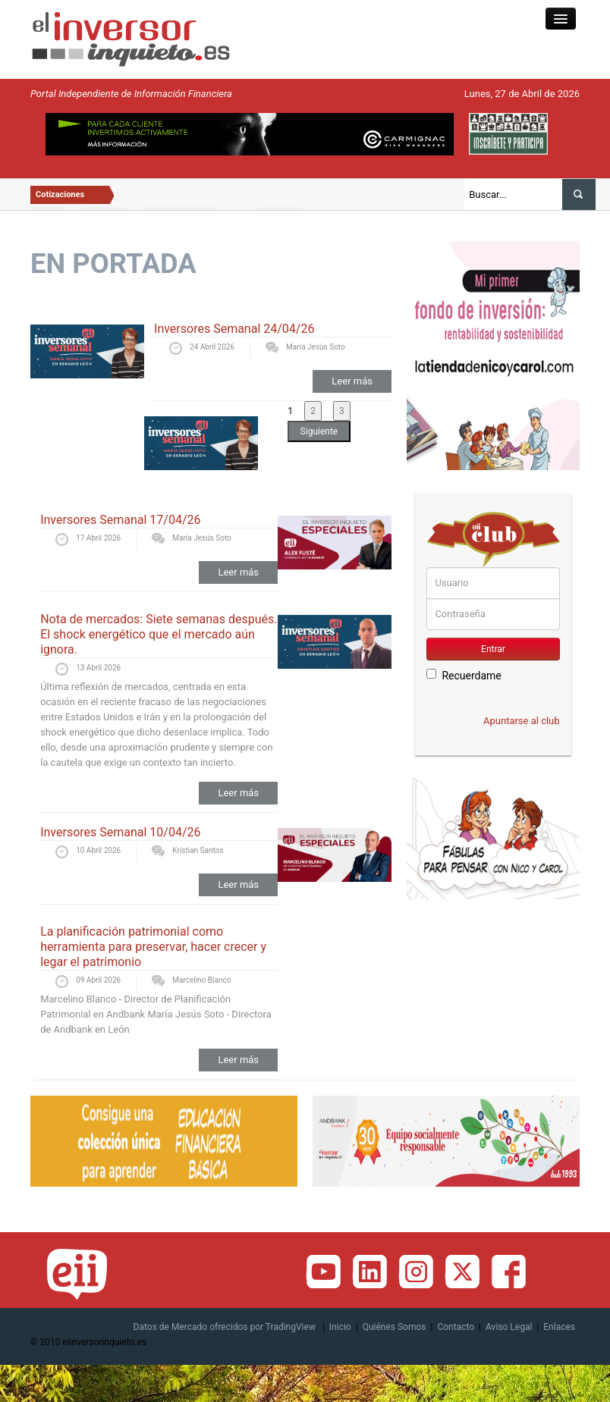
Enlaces (559, 1327)
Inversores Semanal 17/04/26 (120, 520)
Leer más (352, 381)
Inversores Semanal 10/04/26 (120, 832)
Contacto (455, 1327)
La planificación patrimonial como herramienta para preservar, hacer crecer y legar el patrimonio (153, 946)
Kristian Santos (197, 850)
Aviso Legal (509, 1327)
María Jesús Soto (315, 347)
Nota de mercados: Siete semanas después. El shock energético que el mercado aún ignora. (158, 634)
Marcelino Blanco (201, 980)
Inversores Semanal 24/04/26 (234, 328)
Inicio (340, 1327)
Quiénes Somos (394, 1327)
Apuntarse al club (521, 720)
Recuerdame (463, 675)
